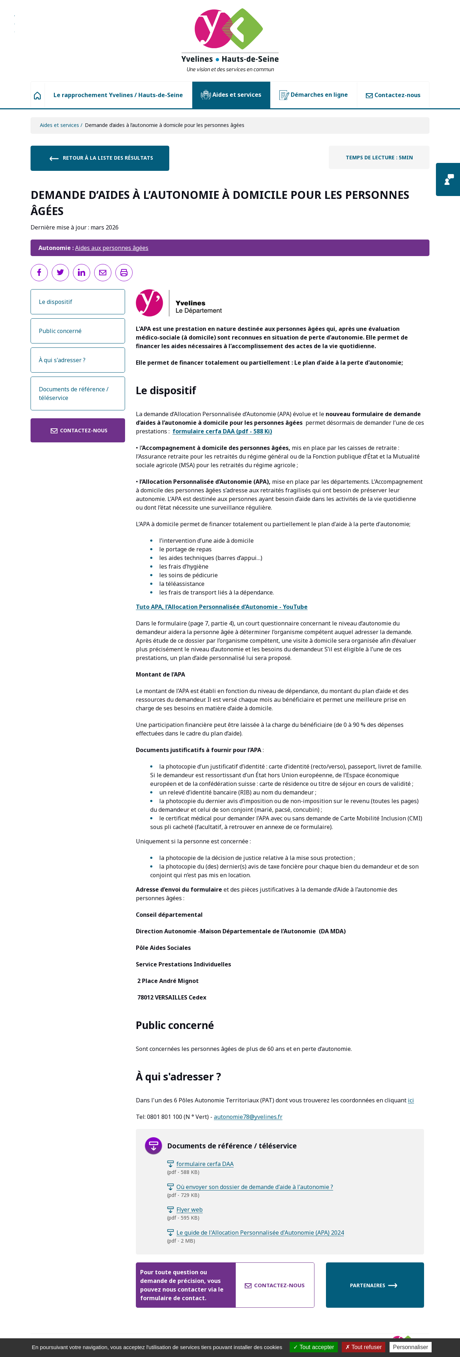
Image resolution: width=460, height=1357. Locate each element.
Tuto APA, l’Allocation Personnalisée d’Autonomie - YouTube (222, 607)
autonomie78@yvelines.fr (248, 1117)
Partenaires (373, 1285)
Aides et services (231, 95)
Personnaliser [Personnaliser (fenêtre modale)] (410, 1347)
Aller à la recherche (14, 27)
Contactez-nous (393, 95)
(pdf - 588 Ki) (222, 431)
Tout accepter (313, 1347)
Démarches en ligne (313, 95)
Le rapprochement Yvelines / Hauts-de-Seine (118, 95)
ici (411, 1100)
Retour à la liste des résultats (101, 158)
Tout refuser (363, 1347)
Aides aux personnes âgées (111, 248)
